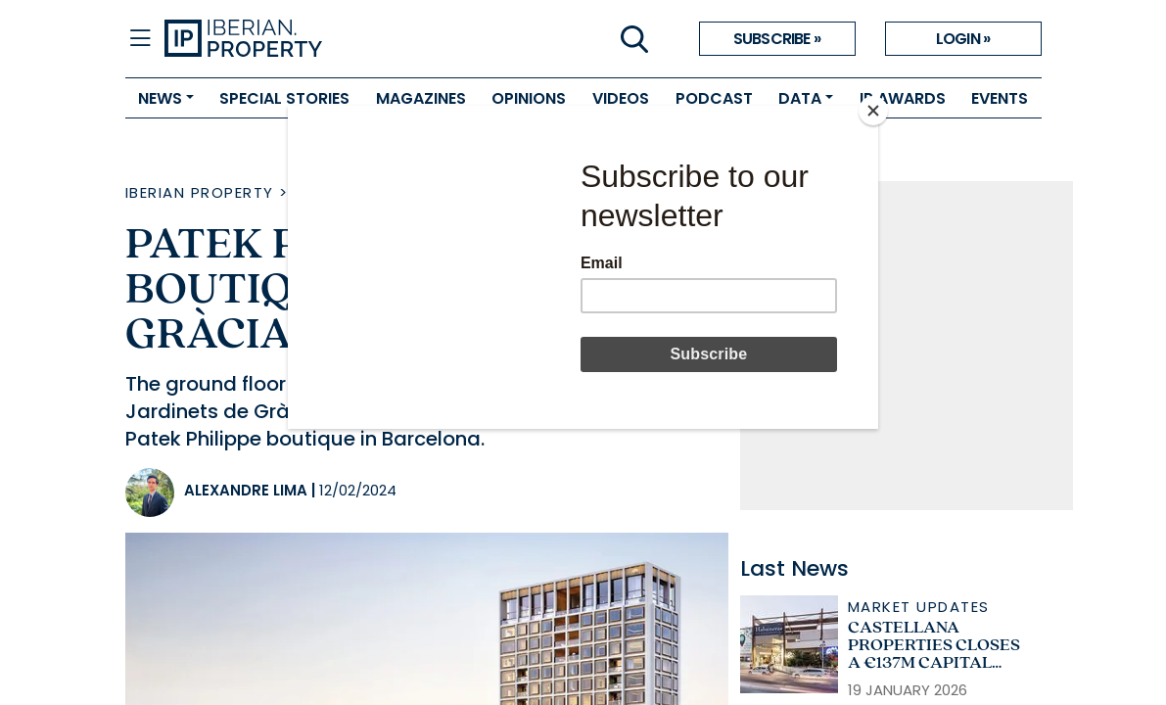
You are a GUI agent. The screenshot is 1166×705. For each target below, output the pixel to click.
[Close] (873, 110)
